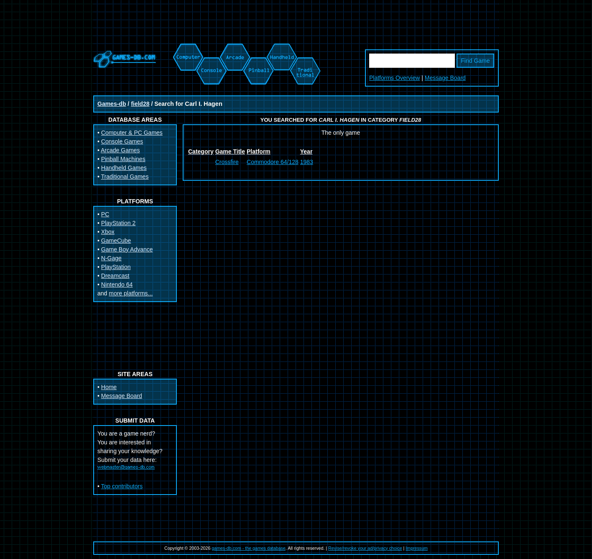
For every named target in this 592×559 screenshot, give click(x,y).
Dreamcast (115, 275)
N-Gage (111, 258)
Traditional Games (125, 176)
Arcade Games (120, 150)
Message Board (445, 77)
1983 (306, 162)
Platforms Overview (394, 77)
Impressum (417, 548)
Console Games (122, 141)
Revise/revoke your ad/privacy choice (365, 548)
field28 (140, 103)
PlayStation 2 (118, 223)
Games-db (111, 103)
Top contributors (122, 486)
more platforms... (131, 293)
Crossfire (227, 162)
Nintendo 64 (117, 284)
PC (105, 214)
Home (109, 387)
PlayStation (116, 267)
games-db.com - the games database (249, 548)
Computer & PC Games (132, 132)
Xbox (108, 231)
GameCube (116, 240)
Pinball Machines (123, 159)
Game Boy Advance (127, 249)
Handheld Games (124, 167)
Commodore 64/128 (273, 162)
